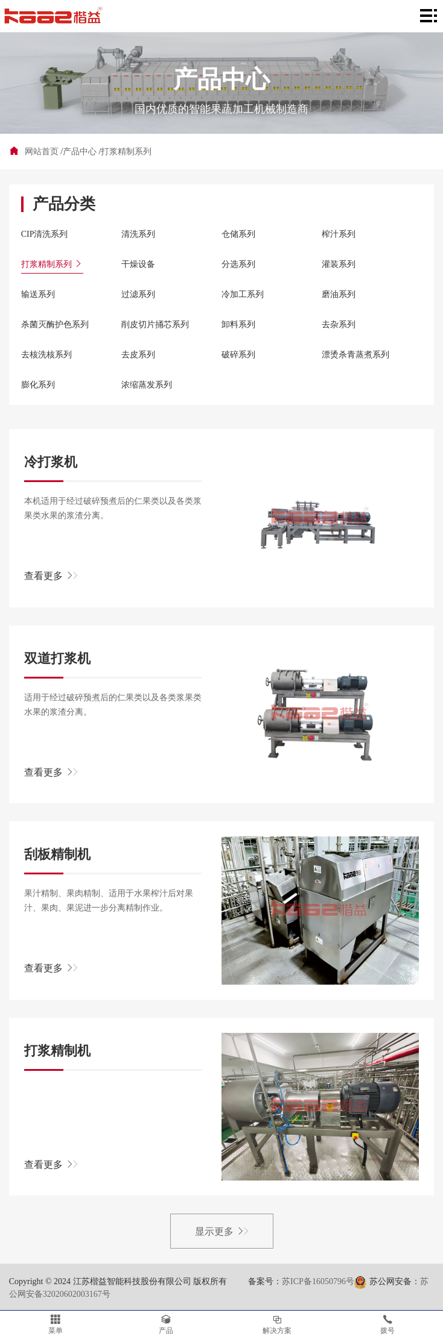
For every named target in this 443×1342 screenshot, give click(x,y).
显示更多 (222, 1231)
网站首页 (42, 151)
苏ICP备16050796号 (318, 1281)
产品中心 (80, 151)
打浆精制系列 (126, 151)
